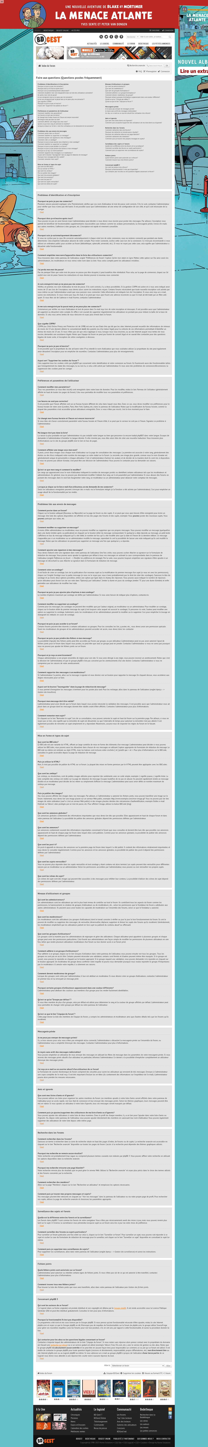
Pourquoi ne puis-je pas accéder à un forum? (52, 146)
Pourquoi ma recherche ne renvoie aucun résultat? (121, 132)
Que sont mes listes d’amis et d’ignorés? (118, 121)
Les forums (121, 1415)
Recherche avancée (136, 65)
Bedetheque (49, 30)
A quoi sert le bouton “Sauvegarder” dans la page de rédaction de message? (62, 155)
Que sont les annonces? (45, 177)
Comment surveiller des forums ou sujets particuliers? (123, 148)
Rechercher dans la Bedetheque (147, 1416)
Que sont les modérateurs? (114, 89)
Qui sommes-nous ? (145, 1438)
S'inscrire (154, 30)
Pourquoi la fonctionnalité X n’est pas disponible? (121, 169)
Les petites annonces (161, 43)
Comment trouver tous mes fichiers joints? (119, 160)
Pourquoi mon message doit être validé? (51, 157)
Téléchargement (100, 1421)
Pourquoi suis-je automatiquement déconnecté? (53, 91)
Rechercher (170, 37)
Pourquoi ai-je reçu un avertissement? (50, 151)
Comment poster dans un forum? (49, 133)
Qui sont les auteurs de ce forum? (116, 167)
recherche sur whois (59, 1345)
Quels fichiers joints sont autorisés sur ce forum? (121, 158)
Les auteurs (144, 1424)
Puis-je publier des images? (47, 173)
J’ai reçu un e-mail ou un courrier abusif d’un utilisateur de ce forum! (127, 113)
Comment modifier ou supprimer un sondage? (53, 144)
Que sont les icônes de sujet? (47, 184)
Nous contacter (163, 1438)
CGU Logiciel (128, 1442)
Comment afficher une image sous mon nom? (53, 122)
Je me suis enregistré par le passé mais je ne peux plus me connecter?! (61, 99)
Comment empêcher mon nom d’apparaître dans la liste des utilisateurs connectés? (65, 93)
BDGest (38, 30)
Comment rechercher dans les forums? (118, 130)
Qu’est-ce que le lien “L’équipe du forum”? (119, 101)
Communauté (118, 43)
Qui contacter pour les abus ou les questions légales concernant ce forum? (129, 172)
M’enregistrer (151, 71)
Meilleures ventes (78, 1431)
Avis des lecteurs (124, 1421)
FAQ (140, 71)
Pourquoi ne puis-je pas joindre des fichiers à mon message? (58, 148)
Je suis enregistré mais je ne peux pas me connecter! (55, 97)
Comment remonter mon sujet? (48, 159)
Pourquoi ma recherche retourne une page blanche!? (122, 134)
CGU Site (118, 1442)
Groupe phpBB (120, 1308)
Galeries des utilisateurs (126, 1425)
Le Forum (131, 43)
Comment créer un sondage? (47, 140)
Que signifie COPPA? (45, 101)
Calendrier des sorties (79, 1428)
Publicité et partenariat (123, 1438)
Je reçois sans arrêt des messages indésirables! (120, 111)
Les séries (144, 1421)
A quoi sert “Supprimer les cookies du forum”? (53, 106)
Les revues (144, 1427)
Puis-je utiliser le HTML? (46, 169)
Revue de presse (100, 1428)
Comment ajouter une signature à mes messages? (54, 138)
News (73, 1421)
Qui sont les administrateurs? (115, 86)
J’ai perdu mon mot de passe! (47, 95)
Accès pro (76, 30)
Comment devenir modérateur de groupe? (119, 95)
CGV (137, 1442)
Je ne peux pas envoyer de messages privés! (119, 109)
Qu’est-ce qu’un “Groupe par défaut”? (117, 99)
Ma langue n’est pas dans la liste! (49, 119)
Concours (121, 1428)
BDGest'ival (122, 1431)
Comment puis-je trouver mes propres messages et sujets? (125, 139)
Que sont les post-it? (45, 179)
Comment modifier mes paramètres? (50, 113)
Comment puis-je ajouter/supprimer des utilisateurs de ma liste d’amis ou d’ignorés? (133, 123)
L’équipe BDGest (112, 1373)
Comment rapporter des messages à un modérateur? (55, 153)
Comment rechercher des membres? (117, 137)
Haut (42, 212)
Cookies (144, 1442)
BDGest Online (62, 30)
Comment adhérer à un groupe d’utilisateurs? (120, 93)
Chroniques (75, 1415)
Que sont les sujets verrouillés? (48, 182)
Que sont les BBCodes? (45, 166)
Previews (74, 1418)
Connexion (167, 30)
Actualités (92, 43)
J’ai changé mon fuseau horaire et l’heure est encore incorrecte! (58, 117)
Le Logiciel (104, 43)
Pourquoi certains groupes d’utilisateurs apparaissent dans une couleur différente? (132, 97)
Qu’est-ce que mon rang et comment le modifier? (54, 124)
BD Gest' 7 (98, 1415)
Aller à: (107, 1365)
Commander (99, 1425)
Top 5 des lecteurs (124, 1418)
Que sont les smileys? (45, 171)
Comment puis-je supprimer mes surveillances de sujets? (124, 150)
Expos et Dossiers (78, 1425)
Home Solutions (163, 1442)
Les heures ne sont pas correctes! (49, 115)
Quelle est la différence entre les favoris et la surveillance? (124, 146)
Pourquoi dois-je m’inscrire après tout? (50, 89)
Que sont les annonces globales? (48, 175)
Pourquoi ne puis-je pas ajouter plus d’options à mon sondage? (58, 142)
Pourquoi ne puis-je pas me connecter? (50, 86)
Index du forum (48, 65)
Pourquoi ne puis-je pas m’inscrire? (49, 103)
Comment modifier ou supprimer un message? (53, 135)
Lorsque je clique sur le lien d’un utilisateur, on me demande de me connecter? (66, 126)
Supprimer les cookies (132, 1373)
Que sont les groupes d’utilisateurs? (117, 91)
